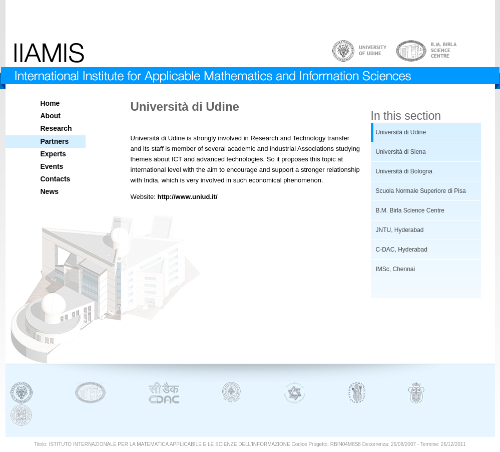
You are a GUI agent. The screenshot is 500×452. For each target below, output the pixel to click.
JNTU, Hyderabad (400, 230)
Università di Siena (401, 151)
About (51, 116)
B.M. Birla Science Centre (410, 210)
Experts (53, 154)
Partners (55, 141)
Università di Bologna (404, 171)
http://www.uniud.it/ (187, 196)
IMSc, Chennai (395, 269)
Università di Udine (401, 132)
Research (56, 128)
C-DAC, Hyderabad (401, 249)
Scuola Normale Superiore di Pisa (421, 190)
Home (50, 103)
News (50, 191)
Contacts (56, 179)
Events (52, 166)
